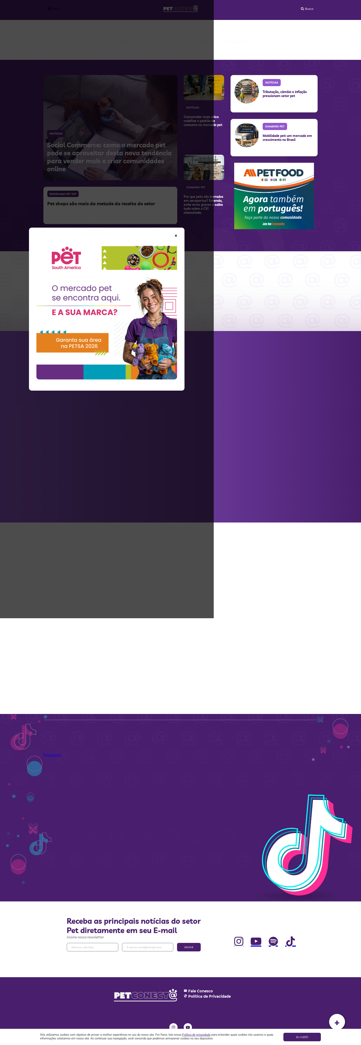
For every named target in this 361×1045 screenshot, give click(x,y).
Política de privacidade (196, 1034)
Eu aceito (302, 1037)
